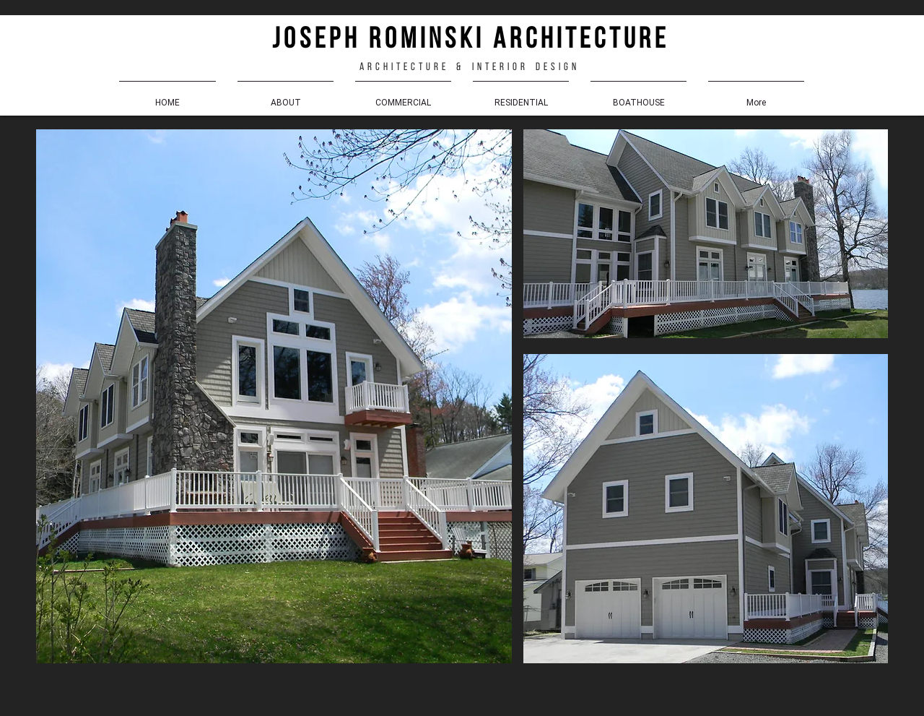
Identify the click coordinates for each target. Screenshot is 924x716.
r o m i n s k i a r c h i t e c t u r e (512, 40)
